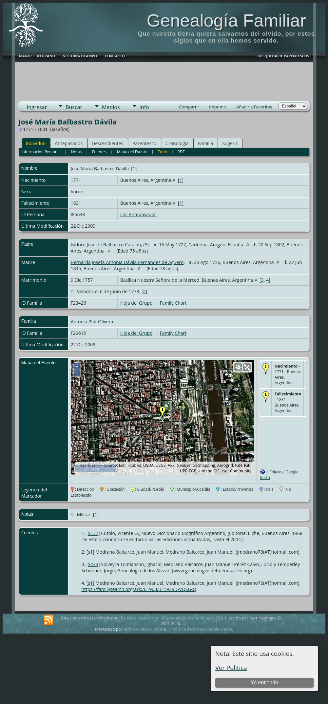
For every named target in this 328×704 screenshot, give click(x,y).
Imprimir (217, 107)
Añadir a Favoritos (254, 107)
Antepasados (69, 143)
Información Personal (41, 152)
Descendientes (107, 143)
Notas (76, 152)
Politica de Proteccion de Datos (201, 629)
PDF (180, 152)
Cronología (177, 143)
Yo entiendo (264, 682)
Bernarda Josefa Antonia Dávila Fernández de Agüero (127, 262)
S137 (93, 533)
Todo (162, 152)
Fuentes (99, 152)
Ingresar (37, 107)
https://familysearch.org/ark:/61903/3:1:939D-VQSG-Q (138, 589)
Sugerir (230, 143)
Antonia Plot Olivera (92, 321)
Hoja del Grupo (136, 303)
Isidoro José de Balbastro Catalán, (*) (110, 244)
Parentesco (144, 143)
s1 (90, 552)
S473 (93, 564)
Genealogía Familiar (226, 20)
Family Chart (173, 303)
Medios (111, 107)
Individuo (36, 143)
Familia (205, 143)
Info (144, 107)
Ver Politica (231, 667)
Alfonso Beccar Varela (144, 629)
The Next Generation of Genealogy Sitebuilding (164, 618)
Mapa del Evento (132, 152)
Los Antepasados (138, 214)
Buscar (74, 107)
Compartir (189, 107)
